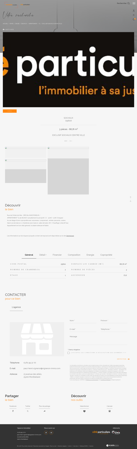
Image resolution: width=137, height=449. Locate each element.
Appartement (33, 23)
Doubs (17, 23)
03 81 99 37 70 (30, 363)
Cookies (91, 446)
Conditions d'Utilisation (106, 379)
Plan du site (53, 446)
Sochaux (24, 23)
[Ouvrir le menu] (134, 3)
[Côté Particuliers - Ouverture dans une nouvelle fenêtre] (101, 432)
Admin (70, 446)
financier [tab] (57, 255)
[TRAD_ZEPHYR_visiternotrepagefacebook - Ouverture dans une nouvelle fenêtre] (46, 433)
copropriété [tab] (106, 255)
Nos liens (75, 446)
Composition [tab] (74, 255)
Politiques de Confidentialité (92, 379)
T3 (39, 23)
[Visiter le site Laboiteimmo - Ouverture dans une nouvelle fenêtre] (112, 446)
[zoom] (25, 148)
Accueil (5, 23)
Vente (12, 23)
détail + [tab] (42, 255)
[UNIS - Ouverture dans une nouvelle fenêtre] (116, 432)
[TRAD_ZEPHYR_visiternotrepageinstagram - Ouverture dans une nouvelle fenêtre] (51, 433)
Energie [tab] (90, 255)
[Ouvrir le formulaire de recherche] (123, 3)
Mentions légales (62, 446)
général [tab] (29, 255)
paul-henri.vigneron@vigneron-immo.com (42, 368)
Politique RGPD (84, 446)
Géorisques (70, 236)
